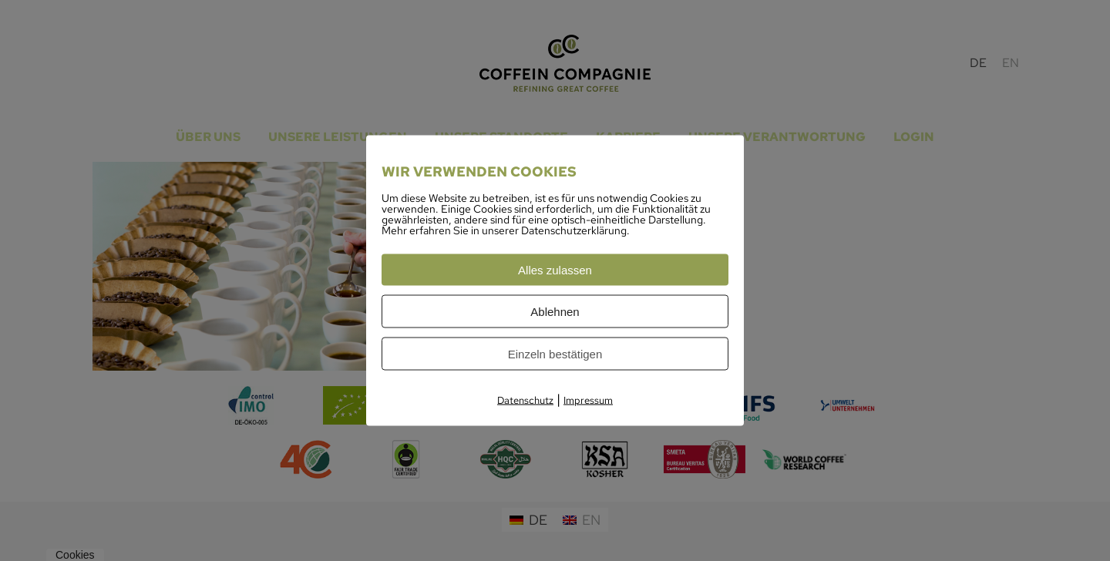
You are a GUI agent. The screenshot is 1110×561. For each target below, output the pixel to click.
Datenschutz (525, 400)
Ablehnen (554, 311)
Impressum (588, 400)
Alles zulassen (555, 270)
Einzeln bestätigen (555, 354)
